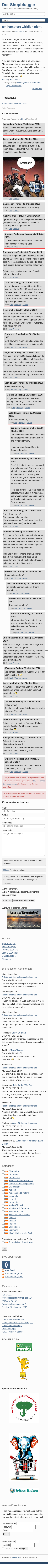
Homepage (7, 823)
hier (34, 781)
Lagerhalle (13, 1196)
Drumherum (14, 1177)
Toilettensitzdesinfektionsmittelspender (19, 977)
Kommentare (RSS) (14, 1273)
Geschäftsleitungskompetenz (25, 1123)
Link (10, 134)
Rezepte (12, 1224)
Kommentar (7, 830)
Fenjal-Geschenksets (14, 86)
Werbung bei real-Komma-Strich (29, 83)
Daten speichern (12, 1548)
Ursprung (17, 247)
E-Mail (5, 815)
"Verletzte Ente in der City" (14, 1304)
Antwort (16, 134)
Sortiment (13, 1230)
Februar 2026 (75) (10, 950)
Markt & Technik (16, 1205)
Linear (23, 119)
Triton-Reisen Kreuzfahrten (21, 1242)
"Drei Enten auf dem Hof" (13, 1319)
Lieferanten (14, 1202)
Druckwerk (13, 1174)
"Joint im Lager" (9, 1329)
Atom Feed (10, 1270)
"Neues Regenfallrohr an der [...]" (17, 1298)
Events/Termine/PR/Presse (21, 1181)
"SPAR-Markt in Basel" (12, 1332)
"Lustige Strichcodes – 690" (14, 1307)
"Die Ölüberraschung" (12, 1326)
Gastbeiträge (14, 1187)
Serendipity (15, 1557)
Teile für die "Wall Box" (23, 1085)
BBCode (6, 870)
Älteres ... (6, 959)
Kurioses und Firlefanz (19, 1193)
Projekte (12, 1221)
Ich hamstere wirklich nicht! (22, 26)
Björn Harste (19, 31)
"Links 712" (7, 1295)
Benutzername (9, 1523)
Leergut (12, 1199)
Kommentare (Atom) (14, 1276)
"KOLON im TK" (9, 1301)
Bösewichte (14, 1171)
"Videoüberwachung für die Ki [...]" (17, 1322)
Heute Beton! (37, 89)
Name (5, 808)
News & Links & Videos (19, 1214)
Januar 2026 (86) (10, 953)
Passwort (7, 1527)
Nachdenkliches (16, 1211)
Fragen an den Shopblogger (21, 1184)
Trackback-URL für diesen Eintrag (14, 103)
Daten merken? (11, 889)
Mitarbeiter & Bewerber (19, 1208)
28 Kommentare (15, 79)
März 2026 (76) (9, 947)
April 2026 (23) (8, 943)
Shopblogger (14, 1227)
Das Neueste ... (9, 956)
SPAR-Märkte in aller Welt (20, 1233)
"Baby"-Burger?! (18, 1033)
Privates (12, 1218)
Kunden (5, 79)
